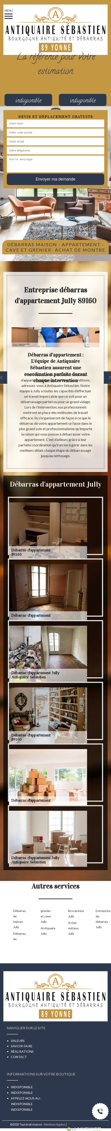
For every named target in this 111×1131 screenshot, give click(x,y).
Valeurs (18, 1041)
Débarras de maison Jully (19, 919)
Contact (19, 1057)
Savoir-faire (21, 1046)
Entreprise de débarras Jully (102, 919)
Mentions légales (54, 1124)
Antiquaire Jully (47, 930)
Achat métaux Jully (73, 928)
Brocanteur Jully (74, 913)
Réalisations (22, 1051)
